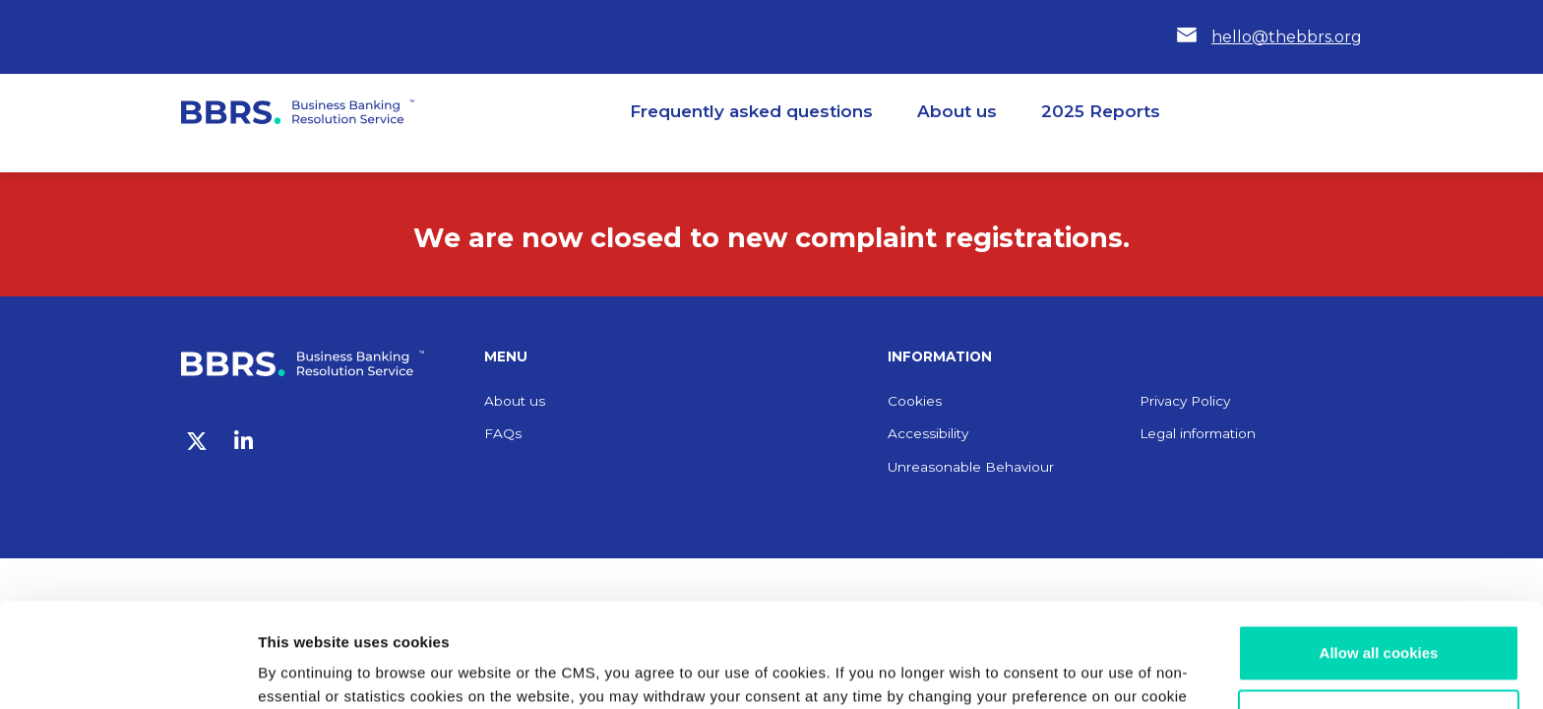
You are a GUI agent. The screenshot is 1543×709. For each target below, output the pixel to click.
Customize (1379, 613)
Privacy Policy (1185, 401)
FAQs (503, 433)
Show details (303, 670)
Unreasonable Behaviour (971, 467)
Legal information (1198, 433)
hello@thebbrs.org (1286, 37)
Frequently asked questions (751, 111)
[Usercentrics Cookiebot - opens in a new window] (127, 670)
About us (957, 111)
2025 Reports (1100, 111)
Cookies (915, 401)
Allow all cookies (1379, 549)
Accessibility (928, 433)
